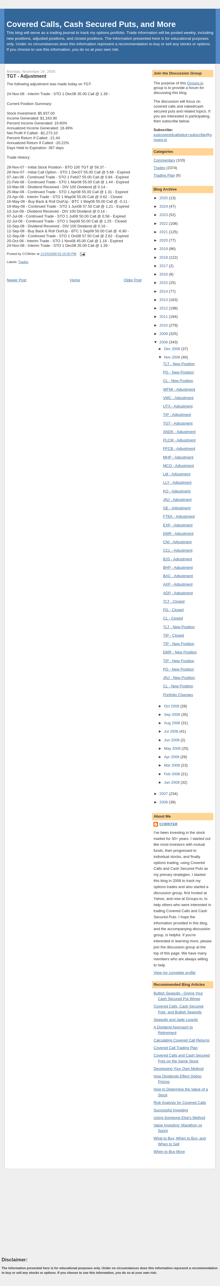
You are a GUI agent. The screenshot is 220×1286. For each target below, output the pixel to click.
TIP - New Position (178, 644)
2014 (164, 291)
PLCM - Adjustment (179, 440)
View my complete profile (174, 972)
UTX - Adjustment (178, 406)
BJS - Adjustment (177, 559)
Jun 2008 (172, 740)
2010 (164, 325)
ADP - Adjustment (178, 593)
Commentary (164, 160)
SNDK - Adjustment (179, 432)
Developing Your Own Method (178, 1068)
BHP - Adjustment (178, 567)
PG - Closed (173, 610)
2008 (164, 342)
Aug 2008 (172, 723)
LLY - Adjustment (177, 482)
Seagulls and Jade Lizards (175, 1019)
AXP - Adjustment (178, 584)
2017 (164, 266)
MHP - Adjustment (178, 457)
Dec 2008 (172, 349)
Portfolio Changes (178, 695)
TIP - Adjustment (177, 414)
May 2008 (173, 748)
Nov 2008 (172, 357)
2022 (164, 223)
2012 (164, 308)
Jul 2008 (171, 731)
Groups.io (195, 83)
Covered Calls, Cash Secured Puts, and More (91, 24)
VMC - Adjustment (178, 398)
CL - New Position (178, 380)
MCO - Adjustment (178, 465)
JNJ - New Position (179, 677)
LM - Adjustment (176, 474)
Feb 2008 (172, 774)
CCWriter (168, 824)
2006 (164, 802)
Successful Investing (170, 1110)
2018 (164, 257)
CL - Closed (173, 618)
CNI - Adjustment (177, 542)
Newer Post (16, 280)
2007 (164, 793)
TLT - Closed (174, 601)
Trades (23, 262)
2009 (164, 334)
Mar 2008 (172, 765)
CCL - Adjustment (177, 550)
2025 (164, 198)
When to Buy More (169, 1151)
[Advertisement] (45, 1212)
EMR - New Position (180, 652)
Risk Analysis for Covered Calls (179, 1102)
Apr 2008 (172, 757)
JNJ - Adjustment (177, 499)
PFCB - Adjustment (179, 448)
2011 (164, 316)
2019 (164, 249)
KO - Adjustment (177, 491)
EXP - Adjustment (178, 525)
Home (75, 280)
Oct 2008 (172, 706)
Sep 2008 (172, 714)
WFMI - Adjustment (179, 389)
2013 (164, 300)
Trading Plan (164, 175)
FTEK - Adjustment (179, 516)
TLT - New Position (179, 364)
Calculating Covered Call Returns (181, 1040)
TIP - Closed (173, 635)
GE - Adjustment (177, 508)
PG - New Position (178, 372)
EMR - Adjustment (178, 533)
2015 (164, 282)
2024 (164, 206)
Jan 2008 (172, 782)
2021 (164, 232)
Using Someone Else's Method (179, 1117)
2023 (164, 215)
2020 (164, 240)
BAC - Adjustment (178, 576)
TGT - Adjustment (26, 76)
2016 (164, 274)
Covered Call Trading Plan (175, 1048)
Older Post (133, 280)
